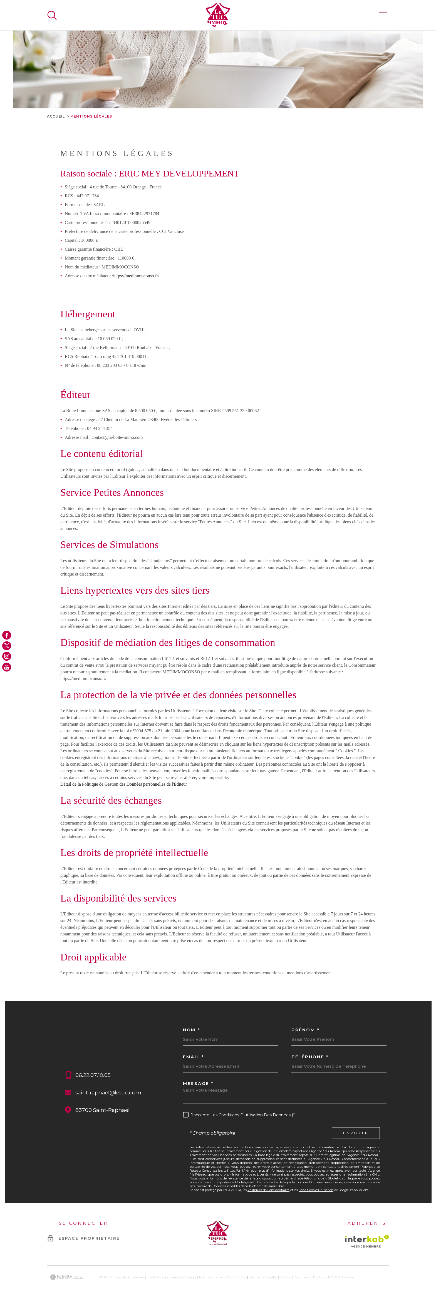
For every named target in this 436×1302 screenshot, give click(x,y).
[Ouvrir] (52, 15)
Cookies (348, 1277)
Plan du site (236, 1277)
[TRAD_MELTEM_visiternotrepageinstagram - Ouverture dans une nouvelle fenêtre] (6, 656)
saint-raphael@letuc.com (108, 1092)
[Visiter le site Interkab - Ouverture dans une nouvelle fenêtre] (367, 1241)
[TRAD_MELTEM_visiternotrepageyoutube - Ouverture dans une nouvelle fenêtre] (6, 667)
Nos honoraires (211, 1277)
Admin (285, 1277)
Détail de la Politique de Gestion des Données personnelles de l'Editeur (123, 784)
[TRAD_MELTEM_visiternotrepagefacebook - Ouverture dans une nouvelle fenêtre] (6, 635)
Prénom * (305, 1030)
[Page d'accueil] (218, 15)
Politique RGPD (326, 1277)
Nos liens (302, 1277)
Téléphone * (310, 1057)
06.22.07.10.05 (93, 1075)
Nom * (191, 1030)
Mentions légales (263, 1277)
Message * (198, 1083)
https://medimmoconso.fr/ (136, 275)
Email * (193, 1057)
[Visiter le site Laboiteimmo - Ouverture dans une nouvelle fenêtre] (66, 1277)
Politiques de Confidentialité (268, 1190)
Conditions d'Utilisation (316, 1190)
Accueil (56, 116)
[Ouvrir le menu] (384, 15)
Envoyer (356, 1133)
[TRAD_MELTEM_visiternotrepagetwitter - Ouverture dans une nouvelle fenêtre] (6, 645)
